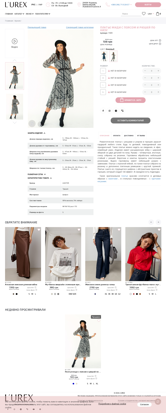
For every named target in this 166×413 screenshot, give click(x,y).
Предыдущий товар (37, 27)
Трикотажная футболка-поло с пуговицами (143, 284)
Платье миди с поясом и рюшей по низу (83, 371)
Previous (14, 60)
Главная (9, 20)
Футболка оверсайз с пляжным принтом (63, 284)
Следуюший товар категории (80, 27)
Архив (18, 20)
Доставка (128, 135)
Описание (104, 135)
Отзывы (141, 135)
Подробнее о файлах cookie (112, 403)
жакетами (113, 178)
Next (14, 122)
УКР (40, 5)
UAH (150, 13)
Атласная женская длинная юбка (21, 284)
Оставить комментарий (130, 120)
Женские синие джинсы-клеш (100, 284)
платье (125, 176)
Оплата (116, 135)
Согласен (144, 404)
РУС (33, 5)
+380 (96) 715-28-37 (120, 5)
